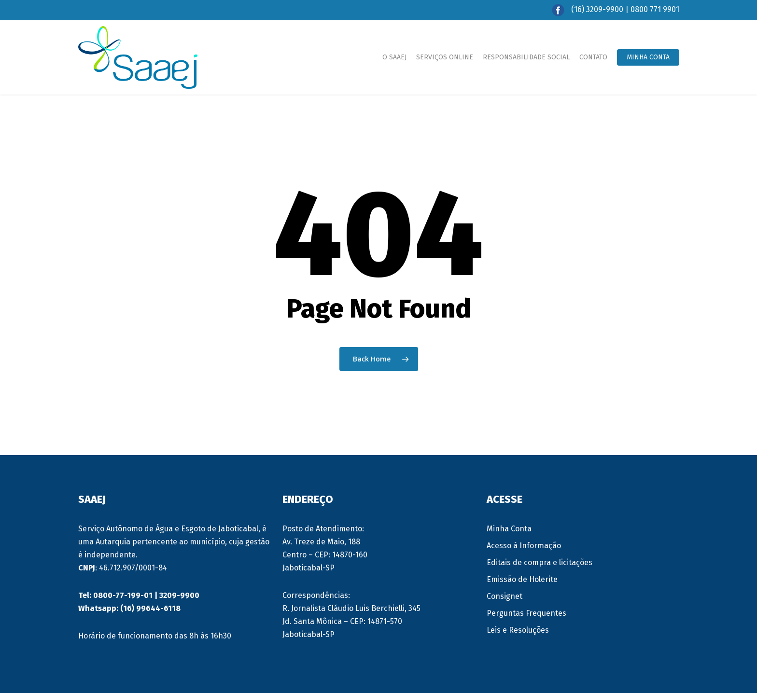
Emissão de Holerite (522, 579)
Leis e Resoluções (518, 630)
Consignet (504, 596)
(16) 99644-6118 (150, 608)
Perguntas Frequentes (526, 613)
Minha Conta (509, 528)
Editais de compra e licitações (539, 562)
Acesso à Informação (524, 545)
